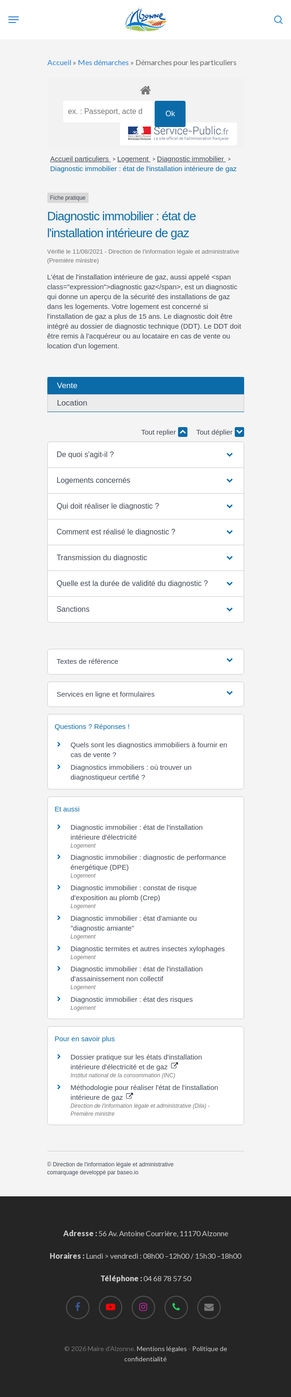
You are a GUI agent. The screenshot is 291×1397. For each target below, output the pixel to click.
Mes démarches (103, 62)
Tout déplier (220, 432)
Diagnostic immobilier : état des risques (132, 999)
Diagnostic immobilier (191, 159)
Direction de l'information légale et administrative (113, 1164)
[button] (146, 454)
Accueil (59, 62)
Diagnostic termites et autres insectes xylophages (148, 949)
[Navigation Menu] (13, 19)
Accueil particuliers (80, 159)
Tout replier (164, 432)
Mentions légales (162, 1348)
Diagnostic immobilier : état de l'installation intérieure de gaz (143, 169)
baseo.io (127, 1172)
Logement (133, 159)
